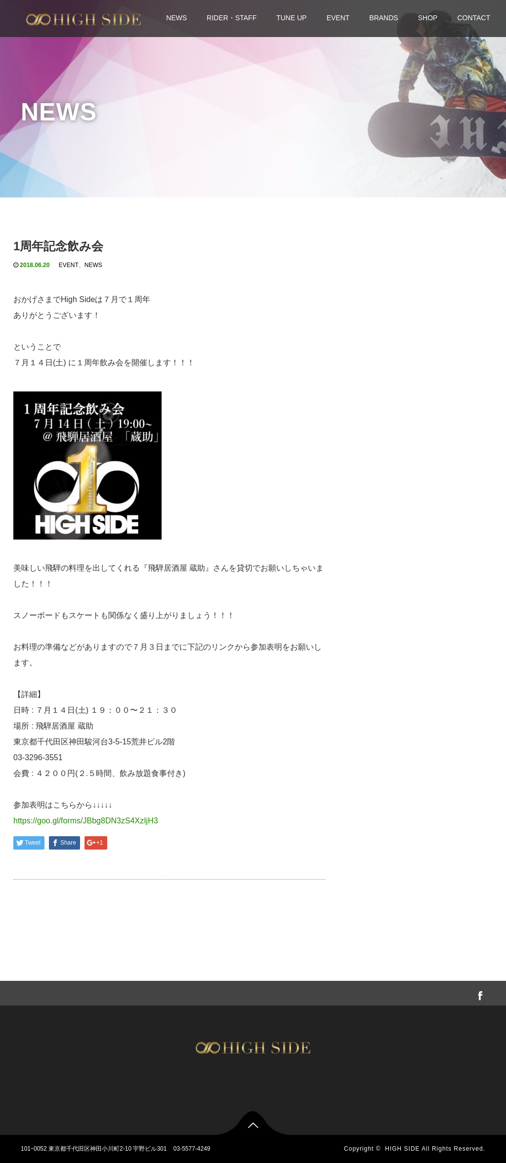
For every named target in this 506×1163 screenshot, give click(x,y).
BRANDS (383, 18)
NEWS (176, 18)
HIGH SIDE (402, 1148)
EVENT (338, 18)
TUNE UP (291, 18)
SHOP (428, 18)
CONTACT (473, 18)
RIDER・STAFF (231, 18)
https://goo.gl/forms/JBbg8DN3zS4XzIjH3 (85, 820)
